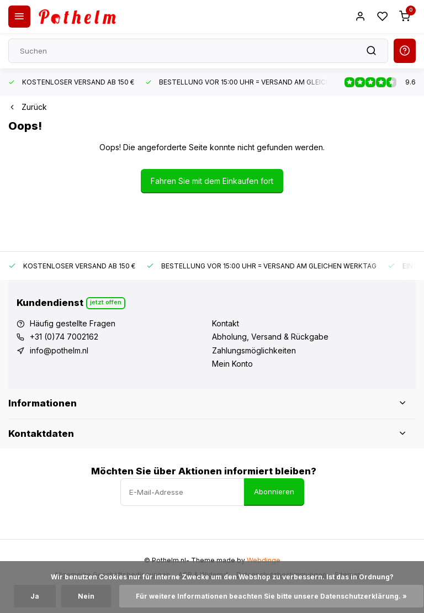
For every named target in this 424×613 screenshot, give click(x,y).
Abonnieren (274, 491)
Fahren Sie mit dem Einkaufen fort (212, 181)
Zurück (27, 107)
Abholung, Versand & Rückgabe (270, 336)
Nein (86, 596)
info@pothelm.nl (59, 350)
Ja (34, 596)
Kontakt (225, 323)
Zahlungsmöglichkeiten (254, 350)
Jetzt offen (105, 302)
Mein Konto (232, 363)
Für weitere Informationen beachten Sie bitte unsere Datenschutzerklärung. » (271, 596)
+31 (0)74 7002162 (64, 336)
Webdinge (263, 560)
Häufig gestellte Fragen (72, 323)
